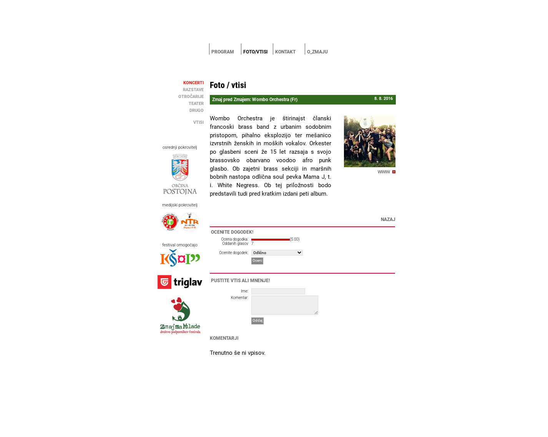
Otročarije (191, 96)
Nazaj (388, 219)
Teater (196, 103)
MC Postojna (252, 431)
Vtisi (198, 122)
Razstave (193, 89)
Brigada (271, 431)
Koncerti (193, 82)
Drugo (196, 110)
